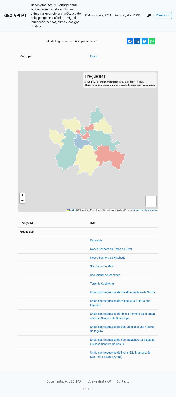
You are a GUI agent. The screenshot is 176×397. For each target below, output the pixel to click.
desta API (99, 381)
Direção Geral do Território (145, 210)
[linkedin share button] (137, 41)
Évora (93, 56)
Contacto (123, 381)
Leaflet (71, 210)
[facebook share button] (130, 41)
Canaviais (96, 240)
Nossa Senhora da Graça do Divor (111, 249)
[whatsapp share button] (152, 41)
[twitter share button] (145, 41)
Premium (161, 15)
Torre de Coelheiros (102, 283)
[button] (22, 195)
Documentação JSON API (65, 381)
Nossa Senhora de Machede (107, 257)
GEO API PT (15, 15)
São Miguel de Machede (105, 275)
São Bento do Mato (102, 266)
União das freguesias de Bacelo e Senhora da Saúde (122, 292)
